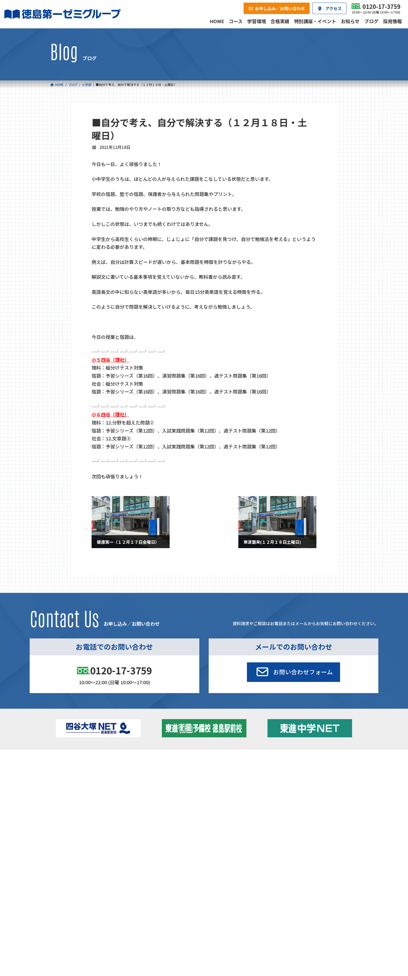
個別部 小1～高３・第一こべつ (236, 776)
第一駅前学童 (222, 783)
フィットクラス (81, 777)
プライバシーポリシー (340, 846)
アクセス (214, 811)
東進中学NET (155, 791)
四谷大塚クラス (81, 791)
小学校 (70, 769)
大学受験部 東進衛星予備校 (236, 769)
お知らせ (303, 776)
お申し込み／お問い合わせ (330, 811)
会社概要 (164, 811)
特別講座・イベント (312, 769)
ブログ (301, 783)
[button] (293, 672)
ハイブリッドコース (158, 784)
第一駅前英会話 (223, 790)
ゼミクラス (78, 784)
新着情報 (294, 761)
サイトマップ (312, 846)
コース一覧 (65, 761)
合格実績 (63, 811)
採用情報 (265, 811)
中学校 (143, 769)
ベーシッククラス (83, 798)
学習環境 (114, 811)
